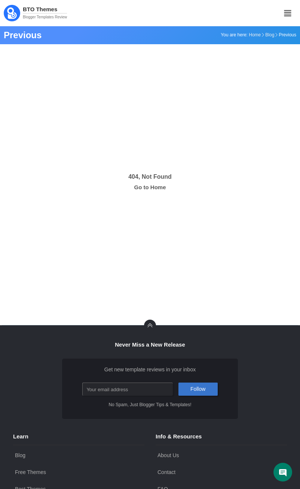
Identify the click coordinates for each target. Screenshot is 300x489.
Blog (269, 34)
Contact (166, 472)
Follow (197, 389)
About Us (168, 455)
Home (255, 34)
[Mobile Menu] (287, 13)
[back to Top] (150, 326)
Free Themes (30, 472)
